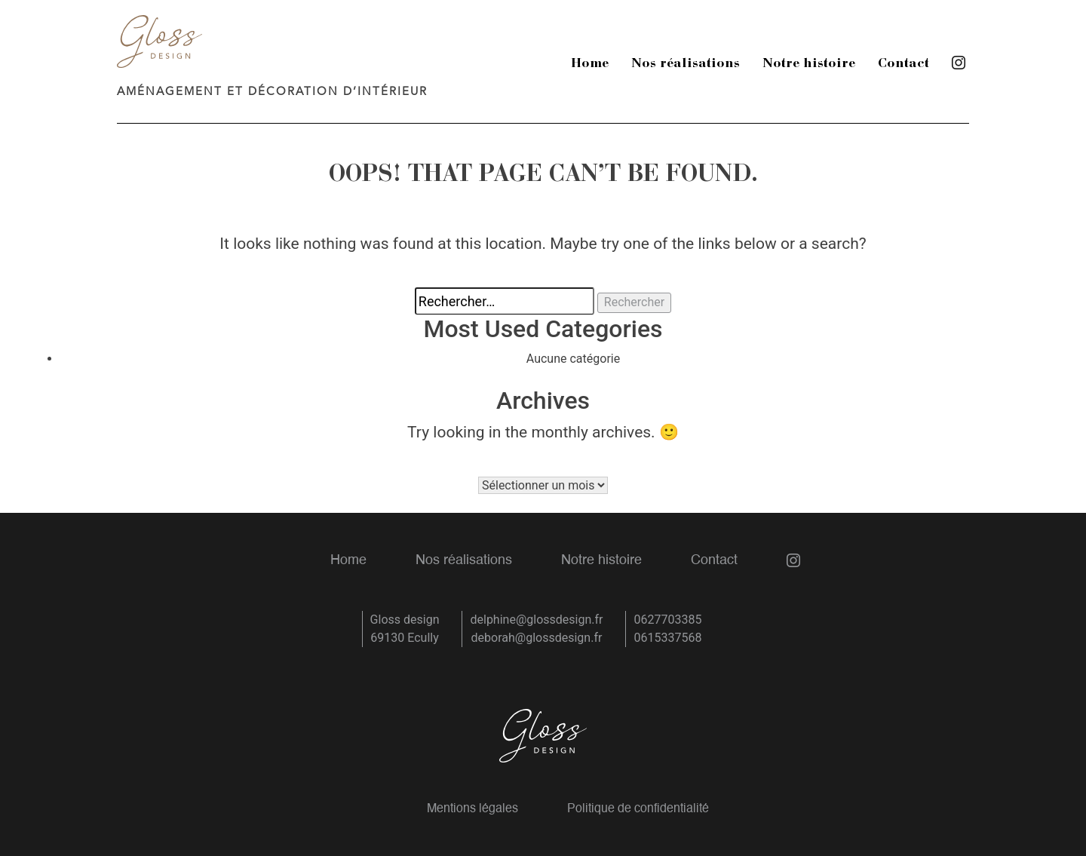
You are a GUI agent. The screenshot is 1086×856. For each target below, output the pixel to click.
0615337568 (667, 637)
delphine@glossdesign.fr (536, 619)
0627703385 (667, 619)
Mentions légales (472, 809)
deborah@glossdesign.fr (537, 637)
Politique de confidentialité (638, 809)
